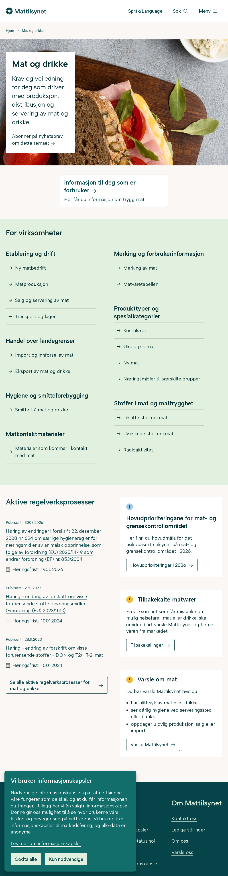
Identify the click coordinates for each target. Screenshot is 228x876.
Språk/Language (145, 11)
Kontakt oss (184, 818)
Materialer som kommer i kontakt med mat (51, 451)
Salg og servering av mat (42, 300)
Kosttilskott (135, 330)
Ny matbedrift (30, 268)
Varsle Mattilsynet (149, 744)
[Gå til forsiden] (26, 11)
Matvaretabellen (140, 284)
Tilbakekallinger (146, 645)
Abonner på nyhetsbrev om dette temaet (37, 139)
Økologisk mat (139, 346)
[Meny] (208, 11)
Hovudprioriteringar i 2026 (158, 565)
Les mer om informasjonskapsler (46, 843)
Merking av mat (140, 268)
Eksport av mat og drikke (42, 371)
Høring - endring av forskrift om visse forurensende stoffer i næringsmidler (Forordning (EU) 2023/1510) (46, 603)
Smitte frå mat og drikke (41, 410)
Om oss (179, 841)
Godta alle (26, 859)
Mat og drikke (33, 30)
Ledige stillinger (188, 830)
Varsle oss (182, 852)
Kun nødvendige (66, 859)
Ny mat (131, 363)
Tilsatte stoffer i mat (145, 417)
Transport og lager (35, 316)
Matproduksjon (31, 284)
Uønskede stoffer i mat (148, 433)
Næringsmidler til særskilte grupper (161, 379)
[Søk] (181, 11)
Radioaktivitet (138, 450)
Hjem (10, 30)
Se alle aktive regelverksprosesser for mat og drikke (50, 685)
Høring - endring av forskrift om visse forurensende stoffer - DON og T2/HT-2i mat (54, 651)
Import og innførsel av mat (44, 355)
